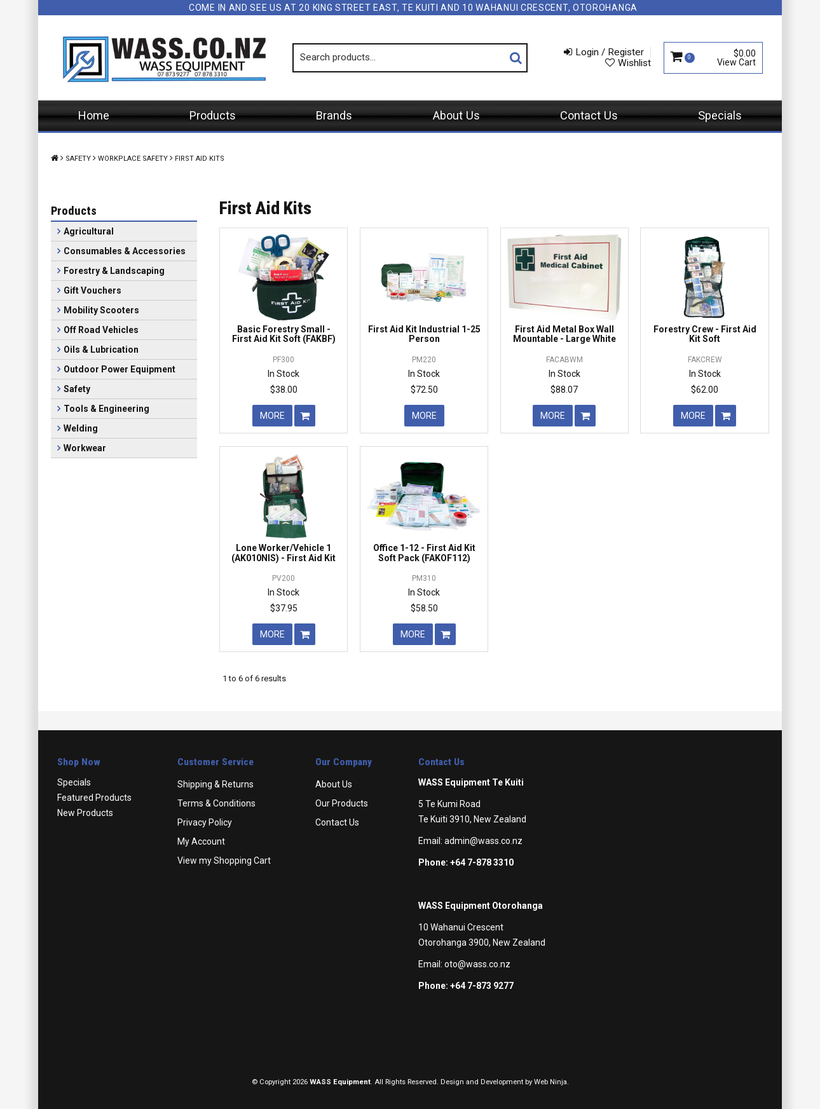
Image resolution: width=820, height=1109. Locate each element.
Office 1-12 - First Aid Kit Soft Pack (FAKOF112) (424, 552)
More (272, 416)
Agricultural (89, 231)
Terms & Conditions (216, 803)
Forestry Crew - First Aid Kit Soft (704, 334)
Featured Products (94, 798)
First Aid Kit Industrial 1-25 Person (424, 334)
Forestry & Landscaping (114, 271)
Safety (78, 158)
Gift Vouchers (92, 290)
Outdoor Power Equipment (119, 369)
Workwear (85, 448)
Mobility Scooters (101, 310)
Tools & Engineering (106, 409)
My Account (201, 841)
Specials (720, 115)
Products (212, 115)
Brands (334, 115)
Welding (81, 428)
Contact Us (589, 115)
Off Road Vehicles (101, 330)
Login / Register (609, 52)
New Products (85, 813)
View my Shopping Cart (224, 860)
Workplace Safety (133, 158)
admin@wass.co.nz (483, 841)
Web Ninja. (551, 1082)
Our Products (341, 803)
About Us (456, 115)
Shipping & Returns (215, 784)
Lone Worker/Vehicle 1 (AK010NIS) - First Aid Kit (283, 552)
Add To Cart (304, 415)
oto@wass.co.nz (477, 964)
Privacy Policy (204, 822)
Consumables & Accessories (125, 251)
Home (93, 115)
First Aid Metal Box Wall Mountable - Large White (564, 334)
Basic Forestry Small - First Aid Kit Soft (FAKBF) (284, 334)
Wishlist (634, 63)
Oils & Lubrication (101, 349)
